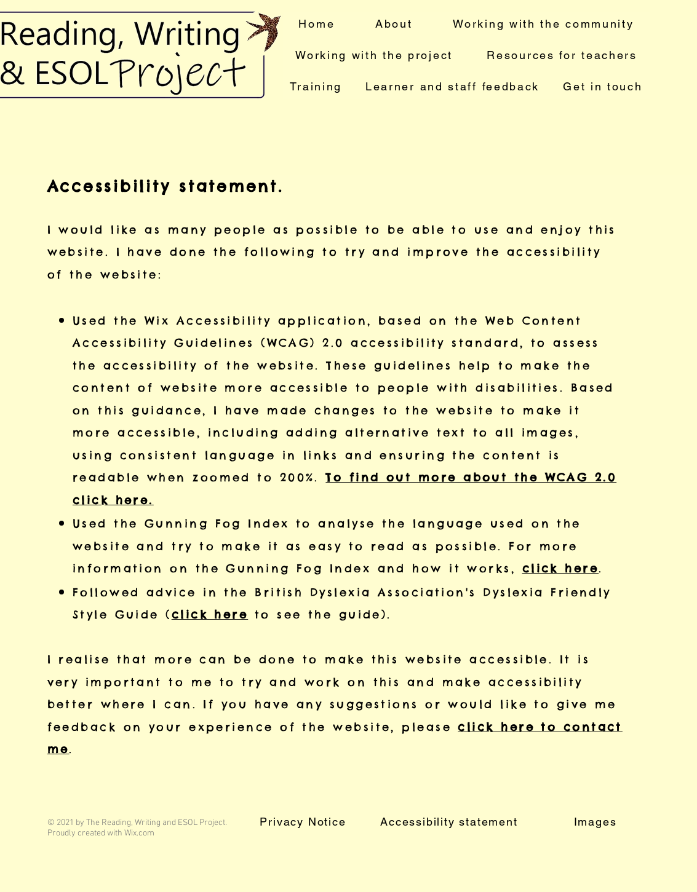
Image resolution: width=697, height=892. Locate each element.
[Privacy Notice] (304, 822)
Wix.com (139, 833)
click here (560, 568)
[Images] (596, 822)
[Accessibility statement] (450, 822)
